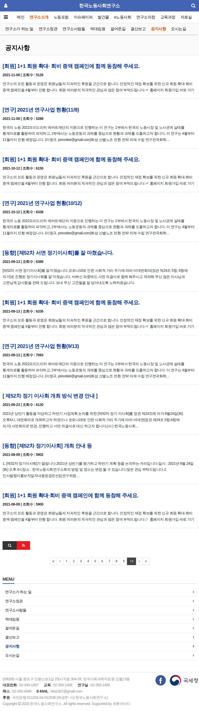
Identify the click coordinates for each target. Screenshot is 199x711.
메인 (20, 17)
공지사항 (158, 29)
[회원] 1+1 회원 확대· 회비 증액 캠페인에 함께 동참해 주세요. (71, 66)
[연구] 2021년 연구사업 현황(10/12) (42, 203)
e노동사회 (122, 17)
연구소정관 (48, 29)
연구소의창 (145, 17)
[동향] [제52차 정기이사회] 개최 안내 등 (47, 446)
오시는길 (178, 29)
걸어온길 (117, 29)
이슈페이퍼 (83, 17)
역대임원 (97, 29)
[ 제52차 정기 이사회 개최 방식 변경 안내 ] (50, 396)
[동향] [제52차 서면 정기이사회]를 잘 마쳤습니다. (58, 253)
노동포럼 (61, 17)
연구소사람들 (73, 29)
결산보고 (138, 29)
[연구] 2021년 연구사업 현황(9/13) (41, 346)
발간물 (103, 17)
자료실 (186, 17)
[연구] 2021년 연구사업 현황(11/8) (41, 110)
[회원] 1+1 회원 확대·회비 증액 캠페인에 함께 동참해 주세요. (70, 495)
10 (131, 561)
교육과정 (167, 17)
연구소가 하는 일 (19, 29)
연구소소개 (39, 17)
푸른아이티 (121, 704)
